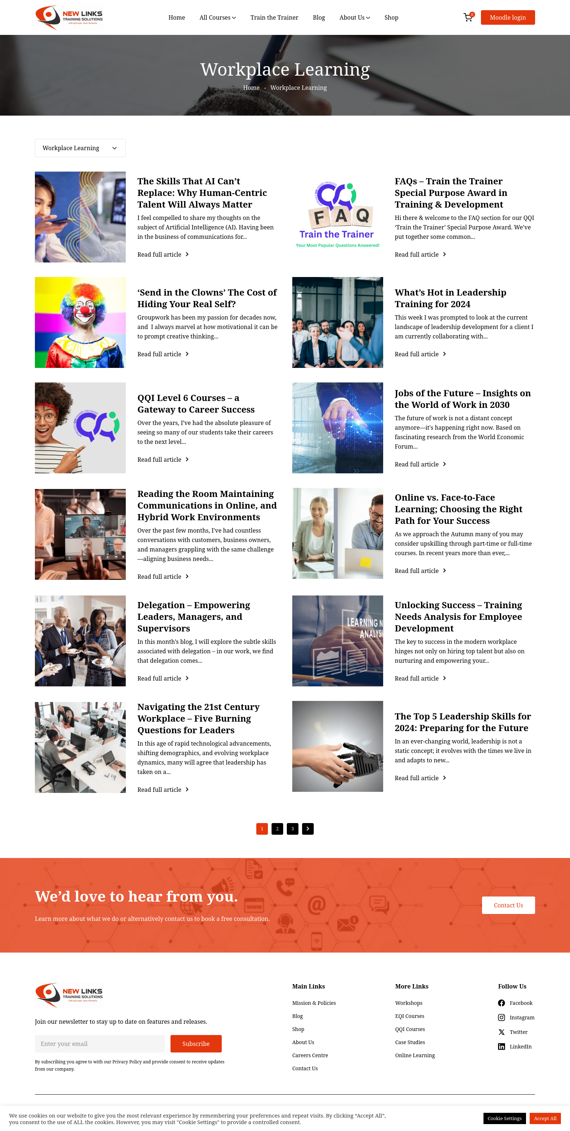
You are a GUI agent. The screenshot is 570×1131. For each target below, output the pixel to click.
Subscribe (196, 1044)
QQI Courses (410, 1029)
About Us (355, 17)
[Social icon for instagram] (516, 1017)
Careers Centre (310, 1055)
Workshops (408, 1002)
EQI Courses (409, 1015)
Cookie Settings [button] (505, 1118)
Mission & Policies (314, 1002)
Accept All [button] (545, 1118)
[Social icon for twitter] (512, 1032)
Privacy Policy (127, 1062)
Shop (391, 17)
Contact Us (508, 905)
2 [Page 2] (277, 829)
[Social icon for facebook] (515, 1003)
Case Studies (410, 1042)
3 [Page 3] (293, 829)
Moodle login (508, 17)
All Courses (218, 17)
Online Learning (415, 1055)
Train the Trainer (274, 17)
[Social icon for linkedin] (514, 1046)
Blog (319, 17)
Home (176, 17)
